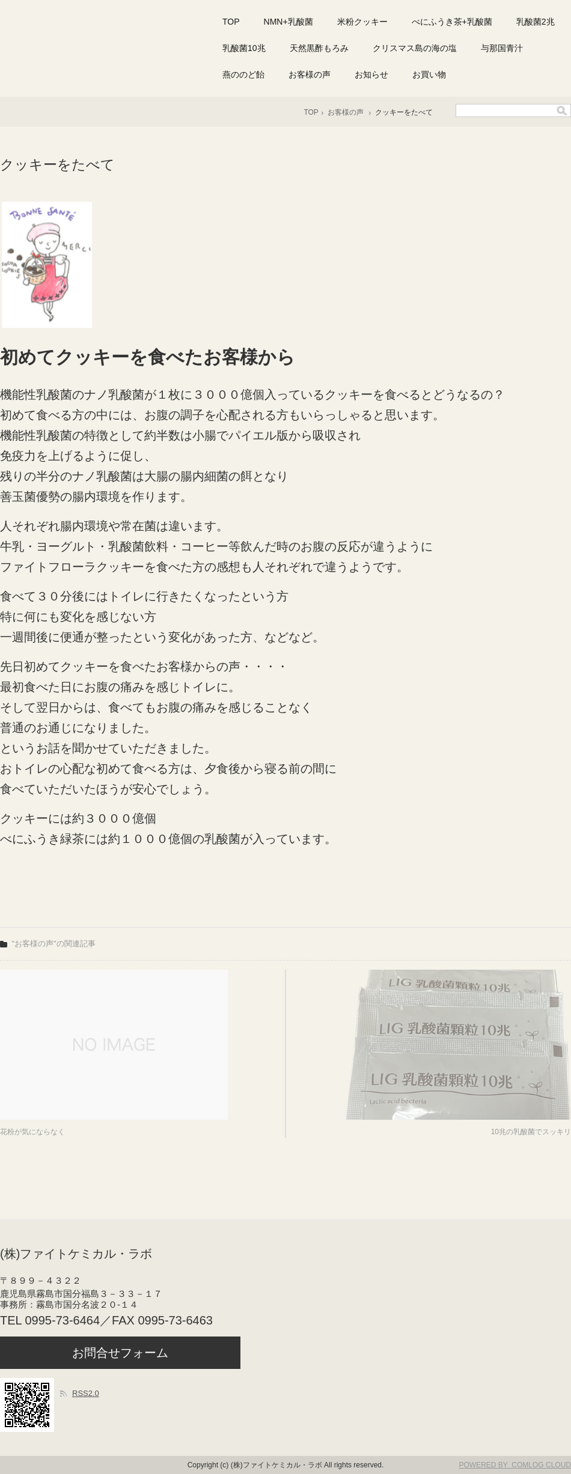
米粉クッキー (362, 21)
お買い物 (429, 74)
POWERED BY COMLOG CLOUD (515, 1465)
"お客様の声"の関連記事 (54, 943)
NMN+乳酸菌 (288, 21)
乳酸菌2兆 (535, 21)
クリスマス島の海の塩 (415, 48)
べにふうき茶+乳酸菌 (452, 21)
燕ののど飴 (243, 74)
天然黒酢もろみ (319, 48)
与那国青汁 (502, 48)
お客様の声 (310, 74)
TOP (231, 21)
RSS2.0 (85, 1393)
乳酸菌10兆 (244, 48)
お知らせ (371, 74)
